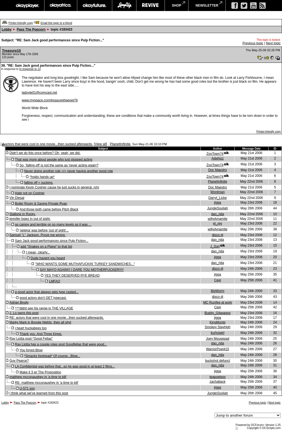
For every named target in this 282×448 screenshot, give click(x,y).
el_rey (217, 223)
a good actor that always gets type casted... (46, 292)
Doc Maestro (217, 170)
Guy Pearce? (19, 361)
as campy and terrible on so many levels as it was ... (53, 224)
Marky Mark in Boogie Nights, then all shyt (40, 322)
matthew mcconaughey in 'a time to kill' (37, 377)
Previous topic (252, 43)
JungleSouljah (217, 208)
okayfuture (94, 5)
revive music (150, 5)
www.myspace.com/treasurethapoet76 (50, 100)
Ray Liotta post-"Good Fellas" (31, 339)
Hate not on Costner (29, 193)
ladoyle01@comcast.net (39, 93)
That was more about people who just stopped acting (53, 159)
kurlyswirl (217, 333)
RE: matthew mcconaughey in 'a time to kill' (46, 383)
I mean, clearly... (38, 252)
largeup (124, 5)
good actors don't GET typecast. (43, 298)
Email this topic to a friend (56, 23)
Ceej (217, 280)
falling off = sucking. (38, 183)
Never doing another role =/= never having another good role (68, 171)
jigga (217, 202)
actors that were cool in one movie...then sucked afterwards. (49, 144)
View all (100, 144)
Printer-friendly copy (21, 23)
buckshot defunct (217, 361)
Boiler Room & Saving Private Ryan (41, 204)
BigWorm (217, 291)
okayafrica (61, 5)
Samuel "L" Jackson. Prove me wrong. (37, 235)
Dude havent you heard (48, 258)
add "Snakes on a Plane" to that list (46, 247)
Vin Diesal (16, 198)
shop (176, 5)
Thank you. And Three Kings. (41, 334)
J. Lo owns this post (23, 313)
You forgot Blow (31, 350)
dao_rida (217, 214)
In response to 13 (29, 69)
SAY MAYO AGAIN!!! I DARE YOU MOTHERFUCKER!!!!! (82, 270)
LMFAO (54, 281)
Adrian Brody (18, 302)
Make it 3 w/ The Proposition (40, 372)
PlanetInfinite (120, 144)
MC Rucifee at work (217, 302)
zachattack (217, 382)
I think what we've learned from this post (38, 393)
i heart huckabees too (31, 328)
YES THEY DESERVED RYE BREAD (72, 275)
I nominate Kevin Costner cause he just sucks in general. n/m (54, 187)
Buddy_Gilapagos (218, 313)
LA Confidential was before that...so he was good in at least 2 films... (65, 366)
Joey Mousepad (217, 339)
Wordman (217, 192)
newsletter (207, 5)
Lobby (7, 29)
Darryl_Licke (217, 198)
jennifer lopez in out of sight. (29, 219)
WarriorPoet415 (217, 349)
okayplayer (27, 5)
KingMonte (217, 322)
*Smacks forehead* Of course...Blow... (52, 356)
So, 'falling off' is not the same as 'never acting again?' (59, 165)
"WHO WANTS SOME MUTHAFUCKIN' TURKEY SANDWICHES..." (85, 264)
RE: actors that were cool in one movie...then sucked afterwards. (56, 318)
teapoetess (218, 377)
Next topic (273, 43)
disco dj (217, 235)
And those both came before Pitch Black (49, 209)
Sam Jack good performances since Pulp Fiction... (51, 241)
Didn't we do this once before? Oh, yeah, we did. (44, 153)
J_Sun (214, 246)
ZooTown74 (214, 154)
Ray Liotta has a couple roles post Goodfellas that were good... (61, 344)
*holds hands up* (42, 177)
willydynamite (217, 219)
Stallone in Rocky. (22, 214)
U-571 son (27, 388)
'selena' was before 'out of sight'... (44, 230)
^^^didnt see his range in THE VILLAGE (44, 308)
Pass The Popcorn (31, 29)
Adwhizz (218, 158)
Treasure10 (11, 50)
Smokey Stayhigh (217, 327)
